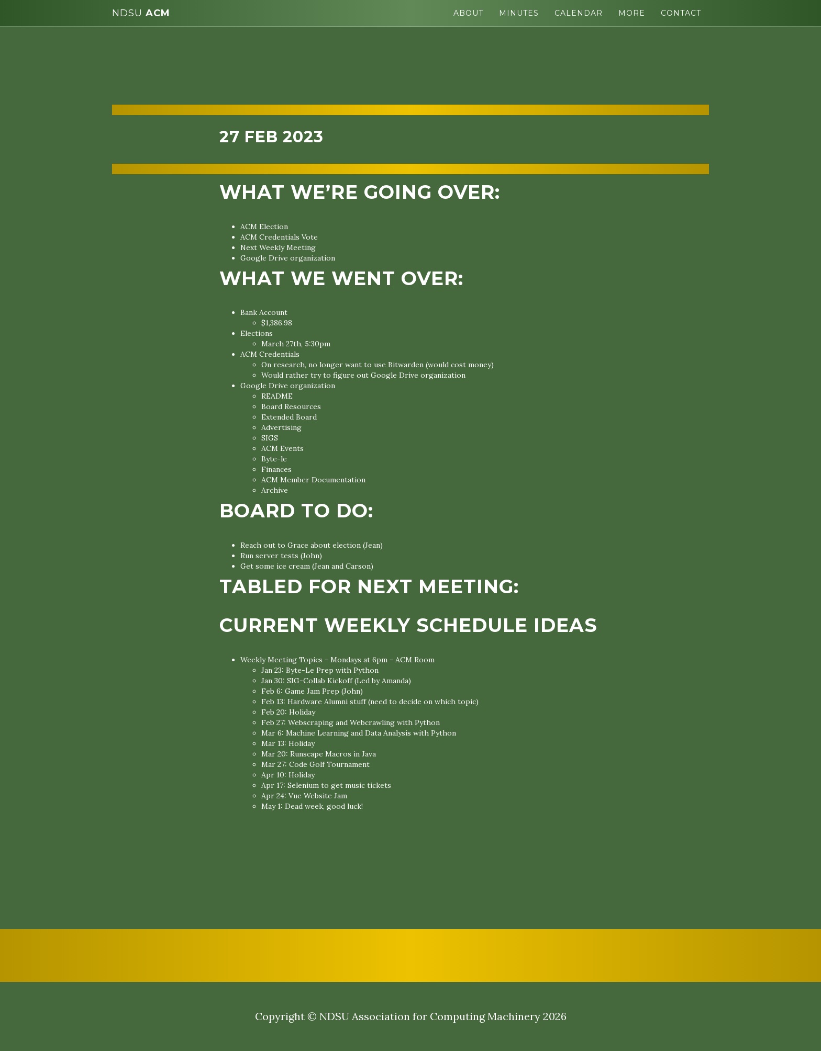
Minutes (519, 13)
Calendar (578, 13)
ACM (141, 13)
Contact (681, 13)
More (631, 13)
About (468, 13)
